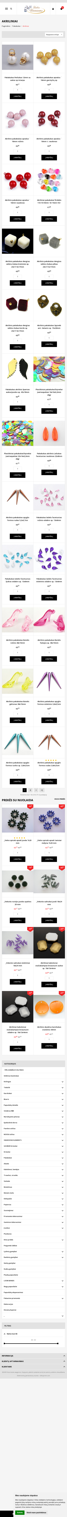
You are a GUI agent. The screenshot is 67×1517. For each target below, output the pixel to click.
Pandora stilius (9, 1128)
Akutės (6, 1164)
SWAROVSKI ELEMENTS (13, 1140)
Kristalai (7, 1152)
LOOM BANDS (9, 1280)
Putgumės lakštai (10, 1245)
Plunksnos (8, 1234)
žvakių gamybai (10, 1269)
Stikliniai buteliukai (11, 1076)
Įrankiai (7, 1228)
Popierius (7, 1204)
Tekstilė (7, 1087)
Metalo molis (9, 1193)
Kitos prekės (8, 1240)
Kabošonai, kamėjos (11, 1169)
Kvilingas (7, 1081)
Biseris (6, 1099)
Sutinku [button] (20, 1513)
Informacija (7, 1356)
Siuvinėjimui (8, 1210)
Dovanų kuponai (10, 1310)
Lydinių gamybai (10, 1251)
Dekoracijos (8, 1304)
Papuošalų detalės (11, 1105)
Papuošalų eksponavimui (13, 1292)
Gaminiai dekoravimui (12, 1222)
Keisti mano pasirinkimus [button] (36, 1513)
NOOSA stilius (9, 1134)
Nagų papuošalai (10, 1286)
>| (42, 790)
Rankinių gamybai (11, 1257)
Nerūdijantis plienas (12, 1117)
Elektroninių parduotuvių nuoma (27, 1376)
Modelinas (8, 1187)
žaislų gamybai (9, 1263)
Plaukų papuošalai (11, 1275)
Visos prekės (59, 799)
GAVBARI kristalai (10, 1146)
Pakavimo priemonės (12, 1298)
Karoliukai (8, 1093)
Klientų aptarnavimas (13, 1361)
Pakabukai (8, 1158)
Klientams (7, 1366)
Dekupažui (8, 1199)
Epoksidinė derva (10, 1122)
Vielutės (7, 1181)
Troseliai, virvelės (11, 1175)
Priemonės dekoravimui (13, 1216)
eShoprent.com (45, 1376)
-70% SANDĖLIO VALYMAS (14, 1070)
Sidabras (9, 1111)
